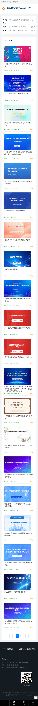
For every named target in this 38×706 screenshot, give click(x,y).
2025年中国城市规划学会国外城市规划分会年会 (18, 534)
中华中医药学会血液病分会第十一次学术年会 (18, 446)
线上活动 (15, 26)
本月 (25, 30)
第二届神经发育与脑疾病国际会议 (16, 93)
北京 (20, 26)
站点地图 (29, 695)
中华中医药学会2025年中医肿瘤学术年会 (18, 417)
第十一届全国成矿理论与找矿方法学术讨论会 (18, 300)
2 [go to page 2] (20, 636)
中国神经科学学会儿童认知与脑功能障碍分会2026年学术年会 (18, 153)
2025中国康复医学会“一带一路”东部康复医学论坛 (18, 476)
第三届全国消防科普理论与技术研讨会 (18, 357)
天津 (24, 26)
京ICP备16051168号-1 (19, 695)
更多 (33, 20)
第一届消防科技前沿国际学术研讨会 (17, 328)
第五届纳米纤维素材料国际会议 (15, 592)
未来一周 (20, 30)
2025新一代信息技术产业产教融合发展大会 (18, 564)
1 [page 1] (17, 636)
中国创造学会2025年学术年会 (15, 211)
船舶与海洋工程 (24, 20)
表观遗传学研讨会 (10, 269)
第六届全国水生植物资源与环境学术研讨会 (18, 124)
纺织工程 (15, 20)
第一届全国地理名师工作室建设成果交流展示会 (18, 182)
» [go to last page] (30, 636)
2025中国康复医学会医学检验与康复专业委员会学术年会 (18, 622)
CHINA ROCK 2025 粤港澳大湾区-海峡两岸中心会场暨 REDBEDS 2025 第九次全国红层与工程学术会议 (18, 389)
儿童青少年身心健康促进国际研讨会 (17, 240)
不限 (10, 20)
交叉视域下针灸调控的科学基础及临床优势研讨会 (18, 505)
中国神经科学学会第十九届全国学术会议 (18, 65)
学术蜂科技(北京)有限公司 (28, 692)
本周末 (14, 30)
